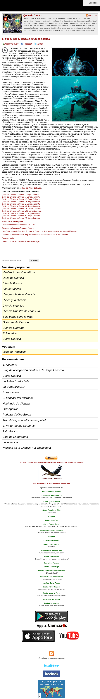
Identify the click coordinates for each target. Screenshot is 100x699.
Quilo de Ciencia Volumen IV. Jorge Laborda (21, 201)
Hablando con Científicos (19, 272)
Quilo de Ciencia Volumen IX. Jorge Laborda (21, 213)
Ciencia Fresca (12, 283)
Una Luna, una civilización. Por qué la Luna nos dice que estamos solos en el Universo (39, 231)
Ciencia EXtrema (13, 327)
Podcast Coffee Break (17, 414)
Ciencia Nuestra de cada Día (21, 311)
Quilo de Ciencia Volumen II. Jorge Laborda (21, 197)
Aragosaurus (11, 392)
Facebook (28, 44)
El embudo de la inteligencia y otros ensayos (21, 241)
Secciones (93, 3)
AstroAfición (10, 431)
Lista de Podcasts (14, 351)
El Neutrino (10, 333)
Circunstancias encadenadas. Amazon (18, 228)
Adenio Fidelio (8, 238)
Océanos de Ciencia (16, 322)
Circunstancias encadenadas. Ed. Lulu (18, 225)
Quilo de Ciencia (33, 15)
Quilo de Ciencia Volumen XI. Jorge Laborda (21, 218)
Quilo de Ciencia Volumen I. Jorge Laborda (20, 194)
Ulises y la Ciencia (14, 300)
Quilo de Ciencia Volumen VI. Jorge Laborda (21, 206)
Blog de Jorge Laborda (31, 188)
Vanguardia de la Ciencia (19, 294)
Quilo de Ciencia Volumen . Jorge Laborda (21, 199)
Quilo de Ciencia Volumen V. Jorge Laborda (21, 204)
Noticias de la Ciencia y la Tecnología (27, 447)
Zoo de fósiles (12, 289)
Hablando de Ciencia (16, 403)
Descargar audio (11, 44)
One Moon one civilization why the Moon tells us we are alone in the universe (35, 234)
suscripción (92, 15)
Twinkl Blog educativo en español (24, 420)
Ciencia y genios (13, 305)
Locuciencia (10, 442)
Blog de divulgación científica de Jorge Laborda (33, 370)
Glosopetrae (11, 409)
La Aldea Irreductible (16, 381)
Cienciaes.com (20, 7)
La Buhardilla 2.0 (13, 386)
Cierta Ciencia (12, 338)
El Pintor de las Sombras (19, 425)
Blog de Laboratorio (15, 436)
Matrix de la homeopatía (12, 221)
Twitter (40, 44)
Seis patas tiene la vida (18, 316)
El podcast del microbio (18, 397)
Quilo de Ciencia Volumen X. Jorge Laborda (21, 216)
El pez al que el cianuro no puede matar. (26, 38)
